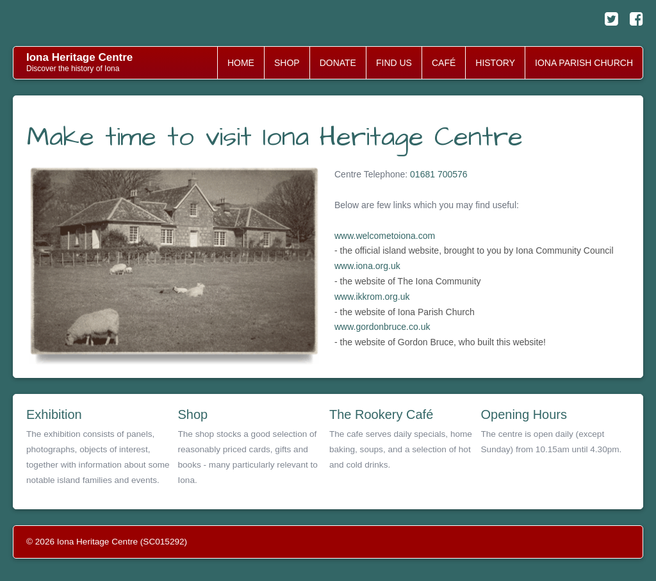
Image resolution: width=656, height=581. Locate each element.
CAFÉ (443, 63)
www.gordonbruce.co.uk (382, 327)
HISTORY (495, 63)
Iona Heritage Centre (79, 57)
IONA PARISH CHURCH (584, 63)
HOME (240, 63)
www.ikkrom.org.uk (371, 296)
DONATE (338, 63)
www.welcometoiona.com (384, 236)
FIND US (394, 63)
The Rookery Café (381, 414)
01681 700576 (439, 174)
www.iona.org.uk (367, 266)
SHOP (287, 63)
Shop (193, 414)
